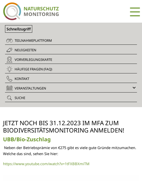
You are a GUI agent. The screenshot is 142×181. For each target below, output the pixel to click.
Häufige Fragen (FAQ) (29, 69)
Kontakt (17, 79)
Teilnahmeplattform (29, 40)
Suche (15, 98)
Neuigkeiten (21, 50)
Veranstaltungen (71, 88)
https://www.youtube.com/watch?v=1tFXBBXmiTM (46, 163)
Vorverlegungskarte (29, 60)
